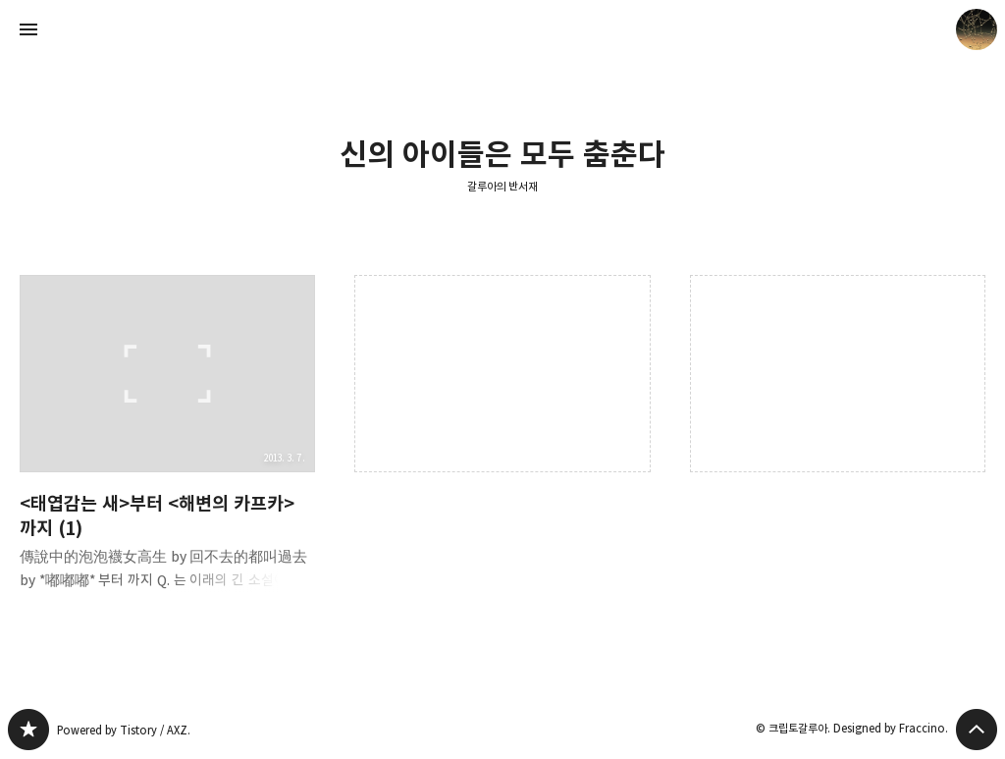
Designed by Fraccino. (890, 728)
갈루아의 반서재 (503, 186)
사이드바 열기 (28, 29)
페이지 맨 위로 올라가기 (976, 729)
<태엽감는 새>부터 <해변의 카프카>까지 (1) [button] (167, 448)
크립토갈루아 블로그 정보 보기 (976, 29)
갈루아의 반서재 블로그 (28, 729)
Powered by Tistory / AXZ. (123, 730)
